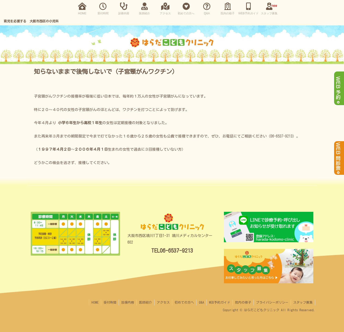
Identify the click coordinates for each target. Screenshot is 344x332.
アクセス (163, 302)
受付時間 (109, 302)
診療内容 (127, 302)
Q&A (201, 302)
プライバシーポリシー (272, 302)
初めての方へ (184, 302)
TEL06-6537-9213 (172, 250)
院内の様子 (243, 302)
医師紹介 (145, 302)
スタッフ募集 (303, 302)
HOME (95, 302)
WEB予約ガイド (219, 302)
